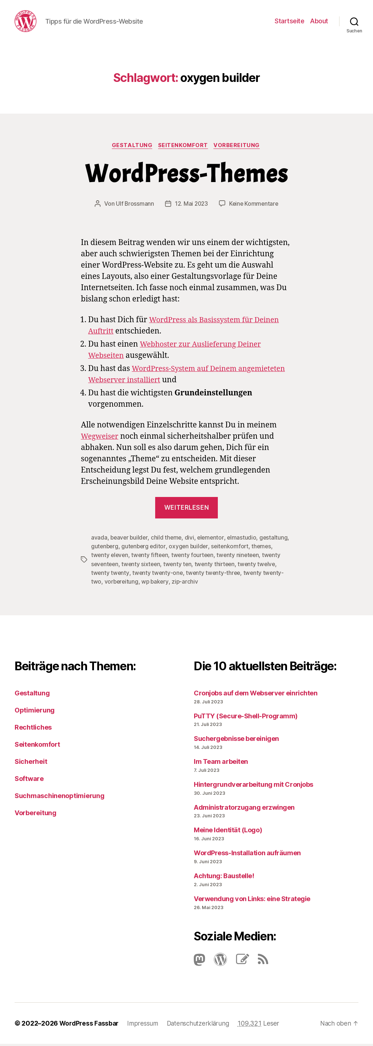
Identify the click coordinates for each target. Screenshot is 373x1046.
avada (99, 540)
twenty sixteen (162, 566)
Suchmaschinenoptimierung (60, 797)
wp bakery (178, 583)
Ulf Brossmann (133, 206)
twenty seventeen (115, 566)
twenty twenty (132, 575)
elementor (213, 540)
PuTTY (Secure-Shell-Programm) (246, 718)
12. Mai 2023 (190, 206)
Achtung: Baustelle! (224, 877)
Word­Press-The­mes (186, 177)
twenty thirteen (238, 566)
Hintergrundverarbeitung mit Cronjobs (253, 786)
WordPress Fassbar (90, 1025)
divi (191, 540)
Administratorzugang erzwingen (244, 809)
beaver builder (129, 540)
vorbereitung (143, 583)
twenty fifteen (175, 557)
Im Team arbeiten (221, 763)
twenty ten (200, 566)
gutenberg (137, 548)
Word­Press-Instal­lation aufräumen (247, 855)
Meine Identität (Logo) (228, 832)
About (319, 22)
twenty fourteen (219, 557)
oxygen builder (222, 548)
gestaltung (105, 548)
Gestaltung (131, 148)
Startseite (289, 22)
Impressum (145, 1025)
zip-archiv (208, 583)
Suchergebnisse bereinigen (236, 741)
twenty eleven (133, 557)
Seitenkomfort (183, 148)
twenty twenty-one (179, 575)
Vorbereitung (239, 148)
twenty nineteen (265, 557)
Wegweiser (101, 439)
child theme (168, 540)
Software (29, 780)
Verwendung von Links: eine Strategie (252, 900)
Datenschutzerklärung (202, 1025)
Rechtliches (33, 729)
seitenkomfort (265, 548)
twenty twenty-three (236, 575)
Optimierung (35, 712)
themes (101, 557)
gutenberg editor (177, 548)
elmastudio (244, 540)
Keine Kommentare (254, 206)
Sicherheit (31, 763)
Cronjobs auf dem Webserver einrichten (255, 695)
